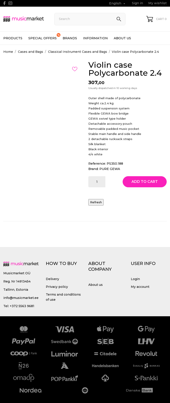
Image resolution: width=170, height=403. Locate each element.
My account (140, 287)
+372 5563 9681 (22, 306)
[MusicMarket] (23, 19)
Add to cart (144, 182)
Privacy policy (57, 287)
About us (122, 38)
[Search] (90, 19)
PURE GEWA (109, 169)
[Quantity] (96, 181)
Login (135, 279)
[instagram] (10, 3)
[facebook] (4, 3)
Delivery (52, 279)
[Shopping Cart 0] (156, 19)
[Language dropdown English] (117, 3)
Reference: (97, 164)
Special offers (44, 36)
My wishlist (157, 3)
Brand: (93, 169)
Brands (70, 38)
